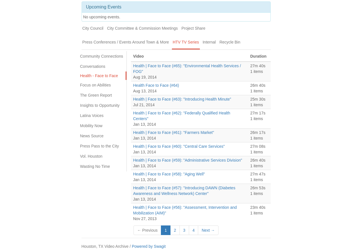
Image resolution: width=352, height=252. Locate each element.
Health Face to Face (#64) (156, 85)
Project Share (193, 28)
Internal (209, 42)
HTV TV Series (186, 42)
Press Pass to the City (99, 146)
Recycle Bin (229, 42)
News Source (92, 136)
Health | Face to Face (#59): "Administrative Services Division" (187, 160)
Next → (208, 230)
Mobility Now (91, 125)
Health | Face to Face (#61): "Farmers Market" (173, 132)
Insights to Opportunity (100, 105)
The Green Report (96, 95)
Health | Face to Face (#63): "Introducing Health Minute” (182, 99)
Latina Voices (92, 115)
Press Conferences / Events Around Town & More (125, 42)
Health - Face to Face (99, 75)
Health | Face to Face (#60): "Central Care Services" (179, 146)
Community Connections (101, 56)
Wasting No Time (95, 166)
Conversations (93, 66)
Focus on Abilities (95, 85)
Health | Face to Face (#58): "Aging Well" (169, 174)
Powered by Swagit (149, 246)
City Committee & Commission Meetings (142, 28)
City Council (93, 28)
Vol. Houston (91, 156)
